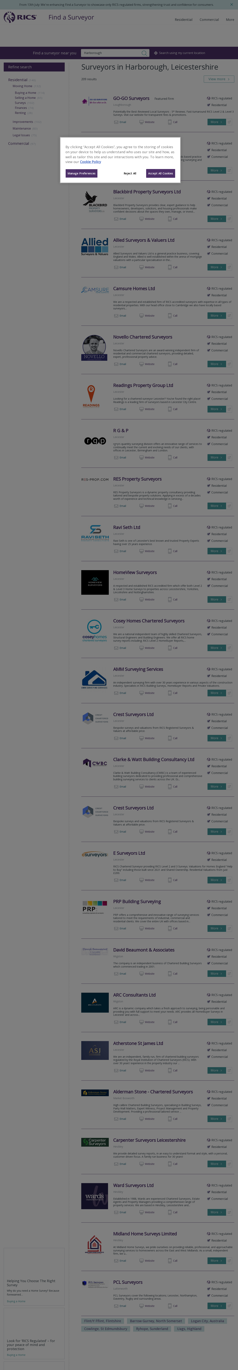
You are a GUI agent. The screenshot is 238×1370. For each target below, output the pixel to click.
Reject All (130, 173)
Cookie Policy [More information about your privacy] (90, 162)
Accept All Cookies (160, 173)
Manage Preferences (81, 173)
